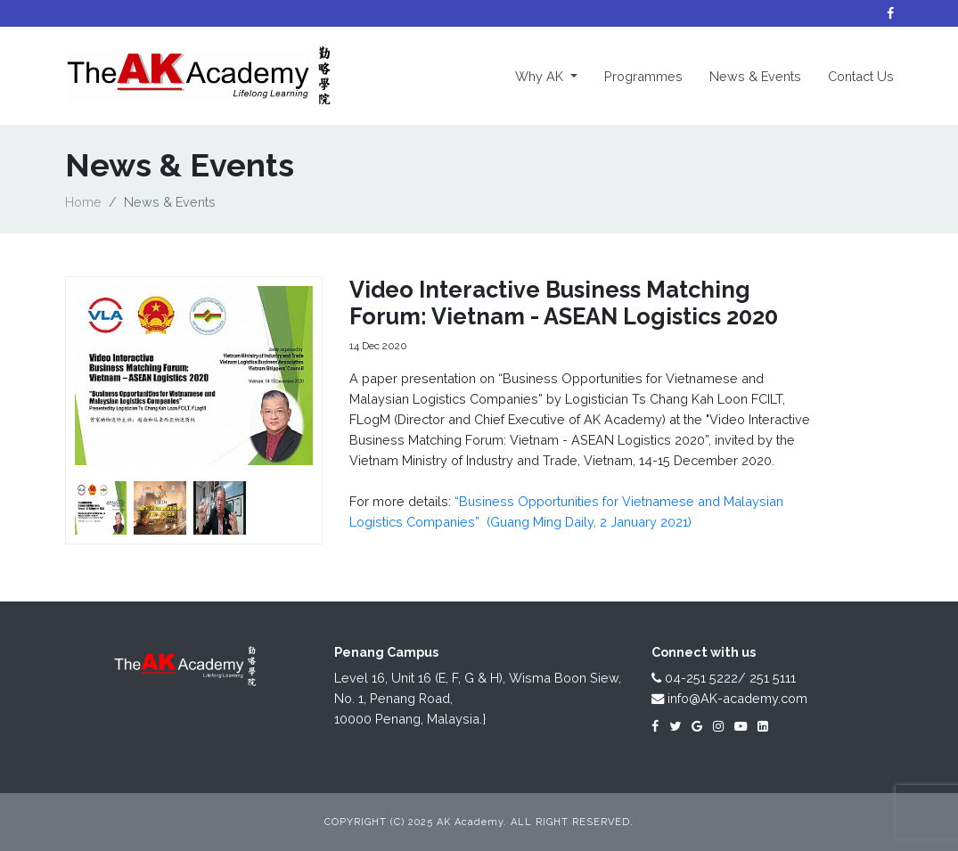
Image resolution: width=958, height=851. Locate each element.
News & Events (755, 76)
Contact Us (861, 76)
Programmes (643, 76)
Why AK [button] (553, 74)
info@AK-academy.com (729, 698)
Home (83, 201)
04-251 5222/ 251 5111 (723, 677)
